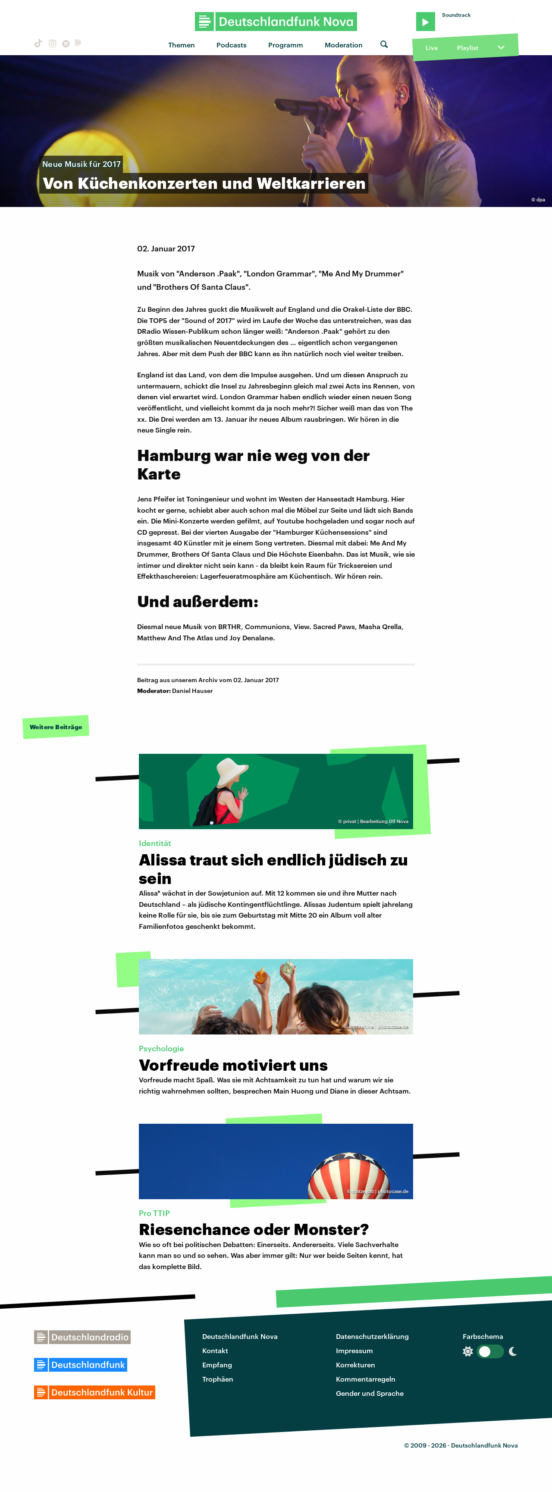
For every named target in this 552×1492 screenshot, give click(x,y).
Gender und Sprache (370, 1393)
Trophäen (217, 1379)
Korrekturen (355, 1364)
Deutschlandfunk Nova (240, 1336)
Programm (285, 45)
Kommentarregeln (365, 1379)
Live (432, 47)
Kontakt (215, 1350)
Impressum (354, 1350)
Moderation (344, 45)
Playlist (467, 47)
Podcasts (231, 45)
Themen (181, 45)
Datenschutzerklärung (372, 1336)
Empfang (217, 1364)
